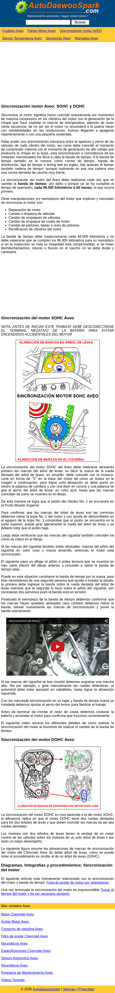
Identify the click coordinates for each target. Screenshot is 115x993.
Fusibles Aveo (12, 31)
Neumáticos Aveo (14, 943)
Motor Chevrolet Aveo (17, 914)
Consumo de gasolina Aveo (22, 929)
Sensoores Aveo (58, 38)
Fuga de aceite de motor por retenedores (77, 882)
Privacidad (86, 989)
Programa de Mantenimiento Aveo (27, 973)
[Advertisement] (32, 73)
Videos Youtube (13, 980)
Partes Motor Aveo (42, 31)
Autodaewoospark (46, 989)
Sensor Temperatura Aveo (22, 38)
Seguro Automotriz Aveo (19, 958)
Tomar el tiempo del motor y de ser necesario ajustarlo (57, 892)
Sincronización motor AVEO (81, 31)
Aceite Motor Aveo (15, 921)
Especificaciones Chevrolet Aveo (26, 951)
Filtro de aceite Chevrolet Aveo (24, 936)
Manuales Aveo (86, 38)
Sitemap (69, 989)
